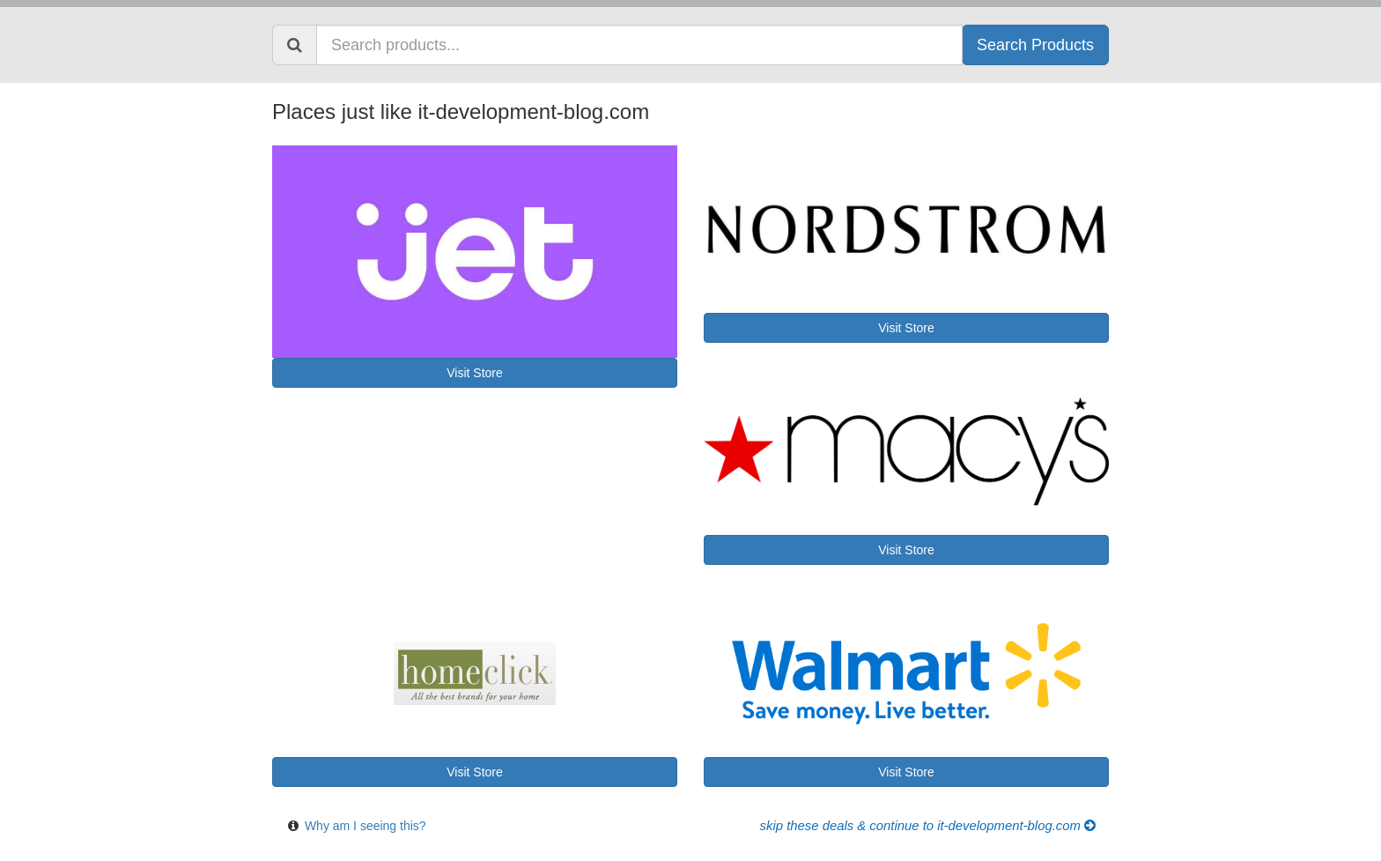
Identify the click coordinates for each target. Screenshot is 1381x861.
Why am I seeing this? (365, 826)
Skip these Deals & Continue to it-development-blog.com (928, 826)
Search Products (1035, 45)
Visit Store (475, 373)
